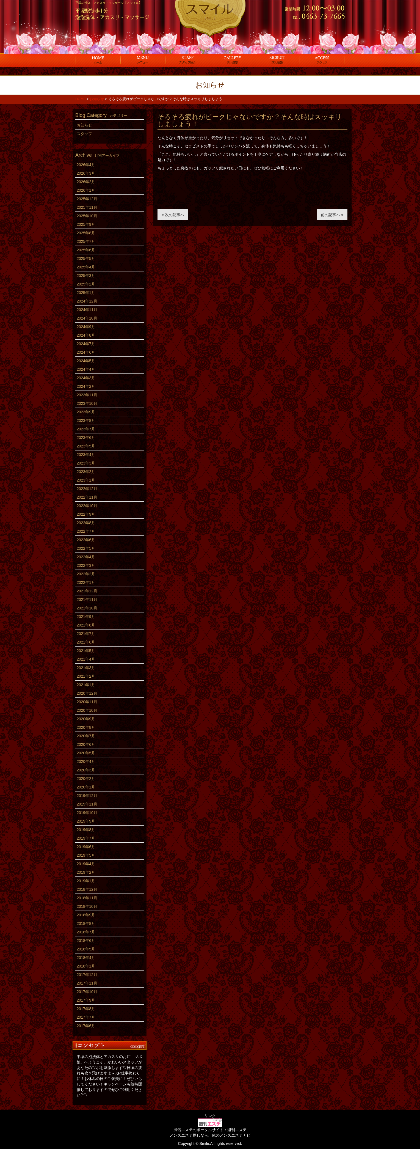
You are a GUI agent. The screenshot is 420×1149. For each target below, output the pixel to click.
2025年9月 (86, 224)
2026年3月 (86, 173)
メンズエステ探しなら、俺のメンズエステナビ (210, 1135)
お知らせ (84, 125)
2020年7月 (86, 736)
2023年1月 (86, 480)
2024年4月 (86, 369)
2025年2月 (86, 284)
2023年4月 (86, 454)
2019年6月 (86, 847)
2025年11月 (87, 207)
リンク (210, 1116)
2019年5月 (86, 855)
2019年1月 (86, 881)
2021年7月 (86, 633)
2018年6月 (86, 940)
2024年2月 (86, 386)
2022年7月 (86, 531)
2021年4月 (86, 659)
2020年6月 (86, 744)
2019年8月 (86, 830)
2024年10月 (87, 318)
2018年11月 (87, 898)
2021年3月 (86, 668)
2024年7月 (86, 344)
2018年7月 (86, 932)
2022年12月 (87, 488)
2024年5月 (86, 361)
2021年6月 (86, 642)
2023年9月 (86, 412)
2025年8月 (86, 233)
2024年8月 (86, 335)
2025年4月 (86, 267)
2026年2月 (86, 182)
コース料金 (142, 60)
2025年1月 (86, 292)
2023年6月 (86, 437)
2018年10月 (87, 906)
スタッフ (187, 60)
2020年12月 (87, 693)
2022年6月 (86, 540)
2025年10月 (87, 216)
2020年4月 (86, 761)
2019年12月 (87, 795)
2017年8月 (86, 1009)
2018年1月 (86, 966)
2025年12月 (87, 199)
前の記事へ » (332, 215)
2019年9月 (86, 821)
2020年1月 (86, 787)
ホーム (98, 60)
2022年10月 (87, 506)
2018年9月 (86, 915)
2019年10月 (87, 812)
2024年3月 (86, 378)
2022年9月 (86, 514)
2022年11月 (87, 497)
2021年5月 (86, 650)
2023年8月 (86, 420)
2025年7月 (86, 241)
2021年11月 (87, 599)
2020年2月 (86, 778)
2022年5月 (86, 548)
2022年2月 (86, 574)
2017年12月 (87, 974)
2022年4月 (86, 557)
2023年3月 (86, 463)
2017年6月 (86, 1026)
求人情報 (277, 60)
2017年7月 (86, 1017)
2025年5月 (86, 258)
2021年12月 (87, 591)
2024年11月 (87, 309)
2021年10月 (87, 608)
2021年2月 (86, 676)
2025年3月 (86, 275)
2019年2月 (86, 872)
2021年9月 (86, 616)
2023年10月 (87, 403)
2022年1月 (86, 582)
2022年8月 (86, 523)
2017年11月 (87, 983)
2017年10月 (87, 991)
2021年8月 (86, 625)
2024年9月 (86, 327)
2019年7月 (86, 838)
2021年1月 (86, 685)
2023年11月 (87, 395)
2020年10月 (87, 710)
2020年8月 (86, 727)
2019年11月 (87, 804)
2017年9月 (86, 1000)
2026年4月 (86, 165)
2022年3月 (86, 565)
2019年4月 (86, 864)
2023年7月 (86, 429)
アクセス (322, 60)
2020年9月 (86, 719)
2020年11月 (87, 702)
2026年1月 (86, 190)
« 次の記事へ (173, 215)
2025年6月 (86, 250)
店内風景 (232, 60)
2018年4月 (86, 957)
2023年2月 (86, 471)
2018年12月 (87, 889)
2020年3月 (86, 770)
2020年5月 (86, 753)
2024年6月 (86, 352)
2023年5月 (86, 446)
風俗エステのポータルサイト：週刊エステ (210, 1130)
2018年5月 (86, 949)
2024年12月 (87, 301)
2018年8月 (86, 923)
